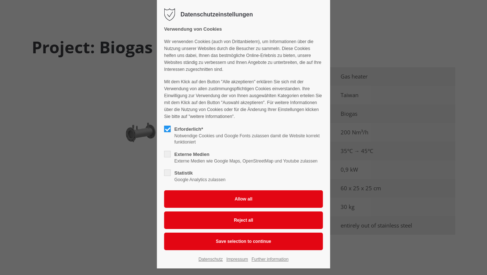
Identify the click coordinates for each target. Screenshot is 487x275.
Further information (270, 259)
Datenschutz (211, 259)
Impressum (237, 259)
